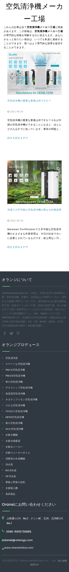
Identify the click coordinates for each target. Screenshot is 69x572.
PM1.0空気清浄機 (15, 370)
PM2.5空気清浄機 (15, 375)
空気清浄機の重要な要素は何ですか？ (29, 100)
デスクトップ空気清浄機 (19, 387)
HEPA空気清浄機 (15, 417)
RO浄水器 (11, 470)
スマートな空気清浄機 (18, 364)
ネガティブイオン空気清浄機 (22, 399)
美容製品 (10, 494)
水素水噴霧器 (13, 441)
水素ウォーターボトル (18, 452)
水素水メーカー (14, 447)
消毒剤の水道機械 (15, 458)
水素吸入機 (12, 488)
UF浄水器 (11, 476)
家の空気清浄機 (14, 423)
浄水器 (9, 464)
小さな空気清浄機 (15, 405)
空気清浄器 (12, 358)
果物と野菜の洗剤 (15, 482)
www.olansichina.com (18, 548)
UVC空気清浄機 (14, 429)
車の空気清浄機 (14, 382)
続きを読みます (17, 138)
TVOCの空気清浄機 (17, 411)
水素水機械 (12, 435)
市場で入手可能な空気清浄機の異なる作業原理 (34, 209)
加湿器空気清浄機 (15, 393)
